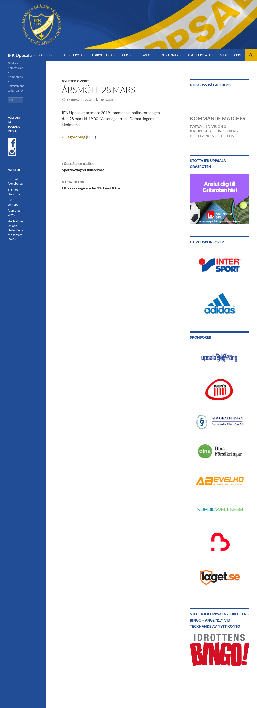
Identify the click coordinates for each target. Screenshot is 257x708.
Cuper (126, 55)
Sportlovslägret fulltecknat (114, 166)
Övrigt (83, 81)
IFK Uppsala (20, 55)
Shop (224, 55)
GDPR (238, 55)
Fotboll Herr (42, 55)
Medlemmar (169, 55)
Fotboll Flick (102, 55)
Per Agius (106, 99)
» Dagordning (73, 136)
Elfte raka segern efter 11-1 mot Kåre (114, 184)
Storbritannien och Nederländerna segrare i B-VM (15, 230)
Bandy (146, 55)
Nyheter (69, 81)
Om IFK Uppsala (199, 55)
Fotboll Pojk (72, 55)
